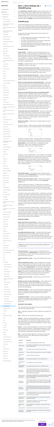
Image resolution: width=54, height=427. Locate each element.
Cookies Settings (43, 421)
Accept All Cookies (42, 424)
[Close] (53, 423)
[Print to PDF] (48, 6)
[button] (8, 9)
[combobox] (30, 2)
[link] (8, 19)
